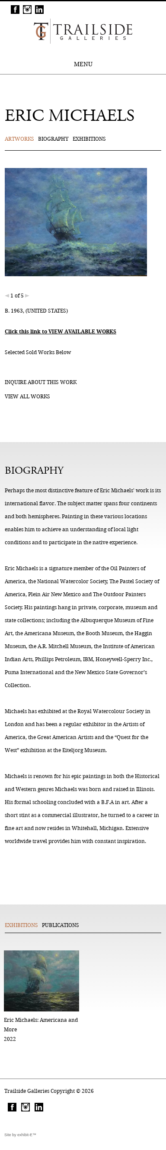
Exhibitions (89, 139)
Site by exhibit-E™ (20, 1135)
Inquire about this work (41, 382)
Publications (60, 925)
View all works (27, 396)
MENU (83, 64)
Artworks (19, 139)
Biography (53, 139)
